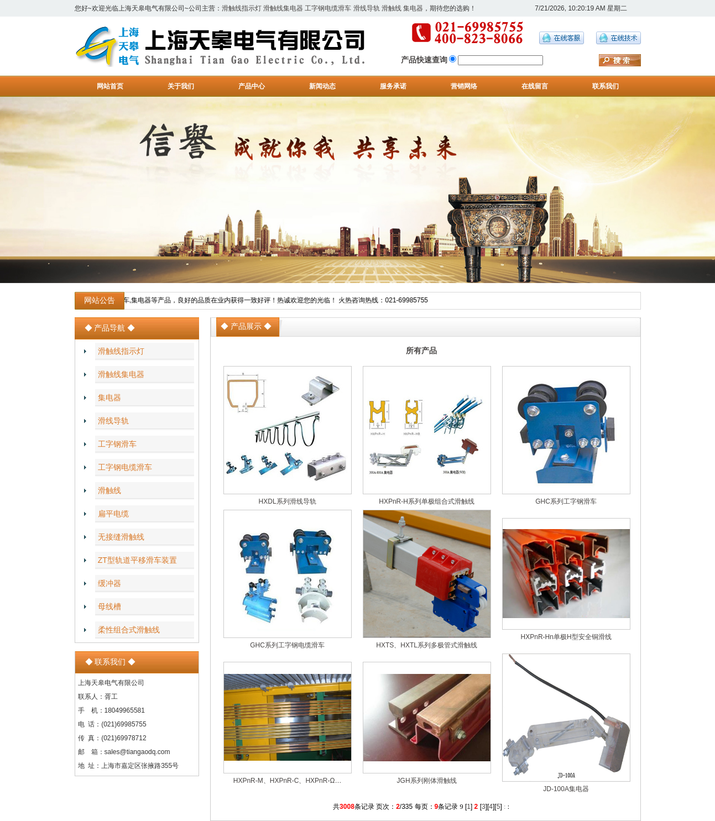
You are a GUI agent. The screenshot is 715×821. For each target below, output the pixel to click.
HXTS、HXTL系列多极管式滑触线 (426, 645)
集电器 (413, 8)
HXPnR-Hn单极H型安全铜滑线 (566, 637)
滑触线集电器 (283, 8)
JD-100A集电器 (566, 789)
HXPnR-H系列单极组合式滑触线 (426, 501)
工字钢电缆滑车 (328, 8)
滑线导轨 (366, 8)
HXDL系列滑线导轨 (287, 501)
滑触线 (391, 8)
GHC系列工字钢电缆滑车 (287, 645)
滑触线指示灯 (242, 8)
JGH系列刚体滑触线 (427, 781)
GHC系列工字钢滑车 (566, 501)
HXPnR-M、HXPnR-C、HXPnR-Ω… (287, 781)
